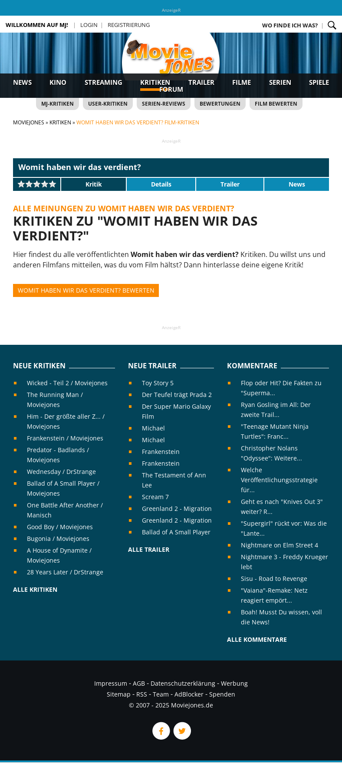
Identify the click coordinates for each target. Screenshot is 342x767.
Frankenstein (161, 451)
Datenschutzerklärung (183, 683)
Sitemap (119, 694)
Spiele (319, 82)
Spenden (222, 694)
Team (161, 694)
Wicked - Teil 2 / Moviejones (67, 383)
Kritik (94, 184)
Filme (241, 82)
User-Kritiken (108, 103)
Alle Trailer (148, 549)
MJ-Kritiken (57, 103)
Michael (153, 428)
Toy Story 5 (158, 383)
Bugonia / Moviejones (58, 538)
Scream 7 (155, 497)
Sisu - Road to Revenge (274, 578)
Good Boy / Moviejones (60, 527)
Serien (280, 82)
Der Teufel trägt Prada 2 (177, 394)
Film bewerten (276, 103)
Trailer (201, 82)
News (22, 82)
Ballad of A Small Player (176, 532)
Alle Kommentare (257, 639)
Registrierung (129, 25)
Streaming (103, 82)
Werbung (234, 683)
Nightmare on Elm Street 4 (279, 545)
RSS (141, 694)
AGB (139, 683)
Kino (57, 82)
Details (161, 184)
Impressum (110, 683)
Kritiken (155, 82)
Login (89, 25)
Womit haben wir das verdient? (79, 167)
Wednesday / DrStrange (61, 471)
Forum (171, 89)
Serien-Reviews (163, 103)
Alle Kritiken (35, 589)
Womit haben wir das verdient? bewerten (86, 290)
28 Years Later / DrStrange (65, 572)
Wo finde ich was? (290, 25)
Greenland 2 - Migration (177, 508)
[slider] (36, 184)
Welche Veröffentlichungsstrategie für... (279, 480)
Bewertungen (220, 103)
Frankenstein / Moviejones (65, 438)
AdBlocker (189, 694)
